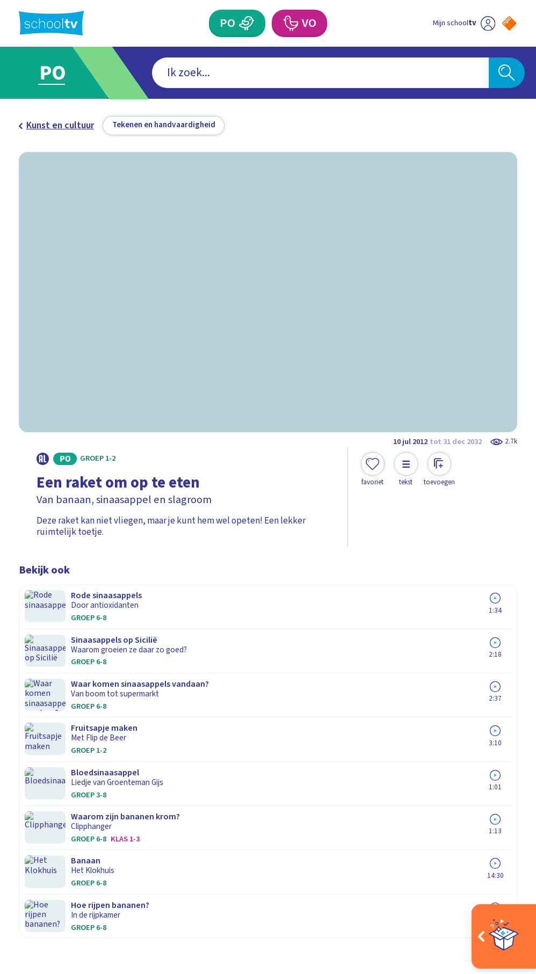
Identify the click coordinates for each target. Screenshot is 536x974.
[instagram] (48, 859)
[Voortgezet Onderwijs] (290, 23)
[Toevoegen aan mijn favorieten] (373, 469)
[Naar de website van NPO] (509, 23)
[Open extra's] (504, 936)
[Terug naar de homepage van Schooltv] (51, 23)
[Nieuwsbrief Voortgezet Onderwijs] (392, 760)
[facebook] (24, 859)
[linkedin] (71, 859)
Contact (39, 664)
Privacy (37, 712)
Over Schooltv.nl (59, 696)
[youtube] (95, 859)
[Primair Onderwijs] (246, 23)
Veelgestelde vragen (69, 680)
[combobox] (250, 72)
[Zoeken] (507, 72)
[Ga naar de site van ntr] (500, 891)
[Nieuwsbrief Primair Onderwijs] (392, 722)
